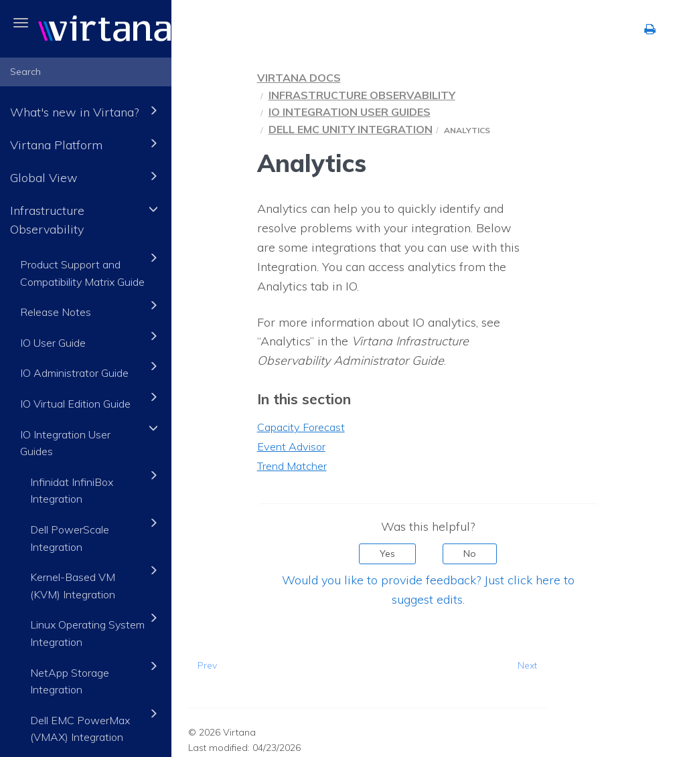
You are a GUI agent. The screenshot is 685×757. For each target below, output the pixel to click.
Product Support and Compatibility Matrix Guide (91, 268)
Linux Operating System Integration (96, 629)
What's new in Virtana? (86, 111)
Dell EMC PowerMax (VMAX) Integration (96, 724)
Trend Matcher (292, 466)
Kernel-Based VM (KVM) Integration (96, 581)
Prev (207, 665)
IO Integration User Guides (91, 438)
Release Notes (91, 308)
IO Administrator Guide (91, 368)
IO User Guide (91, 338)
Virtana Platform (86, 144)
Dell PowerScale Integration (96, 534)
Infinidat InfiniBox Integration (96, 486)
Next (527, 665)
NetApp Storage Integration (96, 677)
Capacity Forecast (301, 427)
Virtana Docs (299, 77)
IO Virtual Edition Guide (91, 399)
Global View (86, 176)
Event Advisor (291, 446)
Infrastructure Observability (86, 219)
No (469, 554)
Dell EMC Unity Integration (351, 129)
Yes (387, 554)
